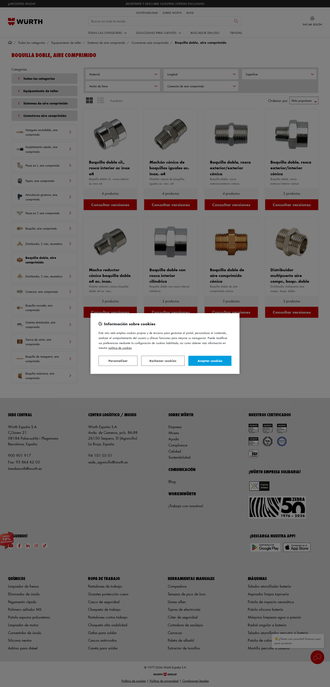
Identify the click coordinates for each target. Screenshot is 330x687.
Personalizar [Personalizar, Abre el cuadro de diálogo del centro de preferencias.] (118, 361)
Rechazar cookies (162, 361)
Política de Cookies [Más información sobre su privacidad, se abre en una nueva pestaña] (120, 348)
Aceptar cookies (210, 361)
